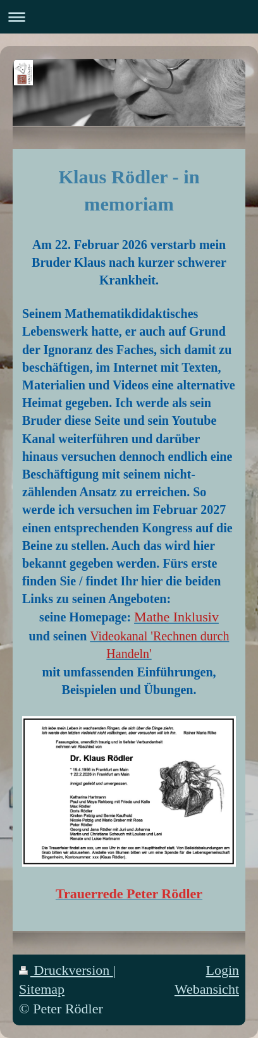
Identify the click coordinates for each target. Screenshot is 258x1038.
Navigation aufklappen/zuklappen (129, 16)
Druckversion (66, 970)
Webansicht (207, 989)
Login (222, 970)
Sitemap (41, 989)
